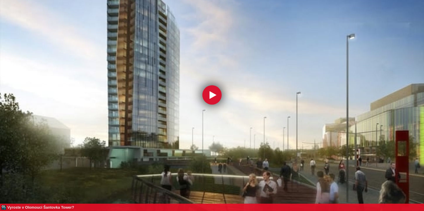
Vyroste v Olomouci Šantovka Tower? (40, 207)
